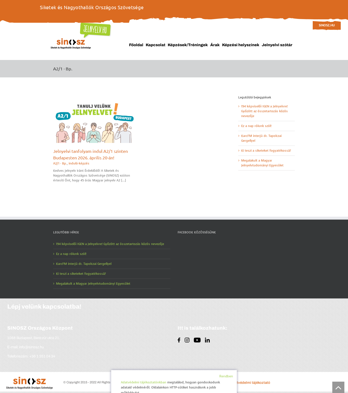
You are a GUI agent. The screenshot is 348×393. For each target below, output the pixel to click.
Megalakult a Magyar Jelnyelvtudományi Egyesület (93, 284)
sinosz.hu (327, 25)
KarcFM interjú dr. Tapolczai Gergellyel (83, 264)
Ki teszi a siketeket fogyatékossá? (266, 150)
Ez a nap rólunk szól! (256, 126)
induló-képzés (79, 163)
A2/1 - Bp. (60, 163)
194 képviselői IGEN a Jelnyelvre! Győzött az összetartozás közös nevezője (264, 111)
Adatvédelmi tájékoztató (250, 383)
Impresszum (216, 383)
